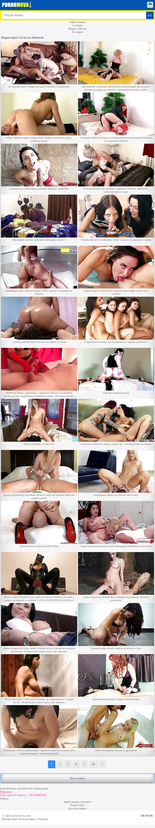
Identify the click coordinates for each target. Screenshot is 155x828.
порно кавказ (77, 22)
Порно (4, 798)
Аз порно (77, 32)
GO (150, 15)
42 (93, 764)
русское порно (77, 808)
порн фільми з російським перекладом (24, 788)
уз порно (77, 25)
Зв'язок (147, 815)
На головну (77, 778)
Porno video (77, 805)
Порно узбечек (77, 28)
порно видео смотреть (77, 801)
